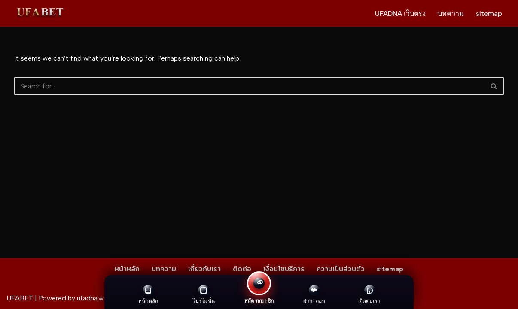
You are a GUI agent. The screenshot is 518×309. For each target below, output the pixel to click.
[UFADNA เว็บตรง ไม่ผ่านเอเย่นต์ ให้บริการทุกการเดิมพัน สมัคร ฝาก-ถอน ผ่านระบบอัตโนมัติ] (40, 13)
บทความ (451, 13)
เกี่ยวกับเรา (204, 269)
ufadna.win (93, 298)
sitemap (489, 13)
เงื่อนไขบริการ (284, 269)
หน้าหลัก (127, 269)
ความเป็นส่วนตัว (341, 269)
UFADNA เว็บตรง (400, 13)
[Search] (249, 86)
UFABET (19, 298)
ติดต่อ (242, 269)
